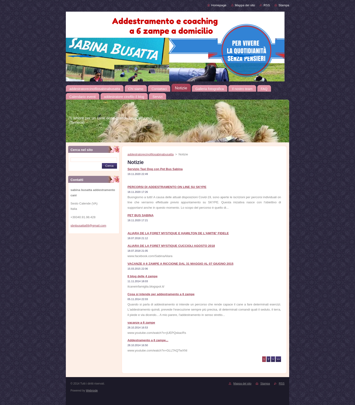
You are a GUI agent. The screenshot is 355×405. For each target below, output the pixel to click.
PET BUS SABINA (140, 215)
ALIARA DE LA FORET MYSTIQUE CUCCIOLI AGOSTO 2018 (171, 246)
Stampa (283, 5)
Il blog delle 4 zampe (142, 276)
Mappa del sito (245, 5)
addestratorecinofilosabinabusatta (150, 154)
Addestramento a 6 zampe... (147, 340)
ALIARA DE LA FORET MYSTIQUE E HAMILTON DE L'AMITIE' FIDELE (178, 233)
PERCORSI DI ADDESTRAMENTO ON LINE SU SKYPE (166, 187)
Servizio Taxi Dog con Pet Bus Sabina (155, 169)
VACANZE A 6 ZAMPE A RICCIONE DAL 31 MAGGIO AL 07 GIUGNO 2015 (180, 263)
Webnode (92, 390)
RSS (267, 5)
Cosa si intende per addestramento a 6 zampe (160, 294)
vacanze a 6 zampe (141, 322)
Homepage (218, 5)
